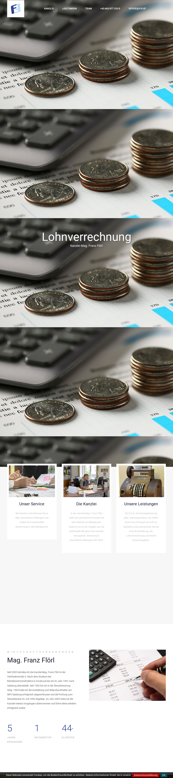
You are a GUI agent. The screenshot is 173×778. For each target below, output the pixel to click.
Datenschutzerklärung (145, 775)
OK (163, 775)
